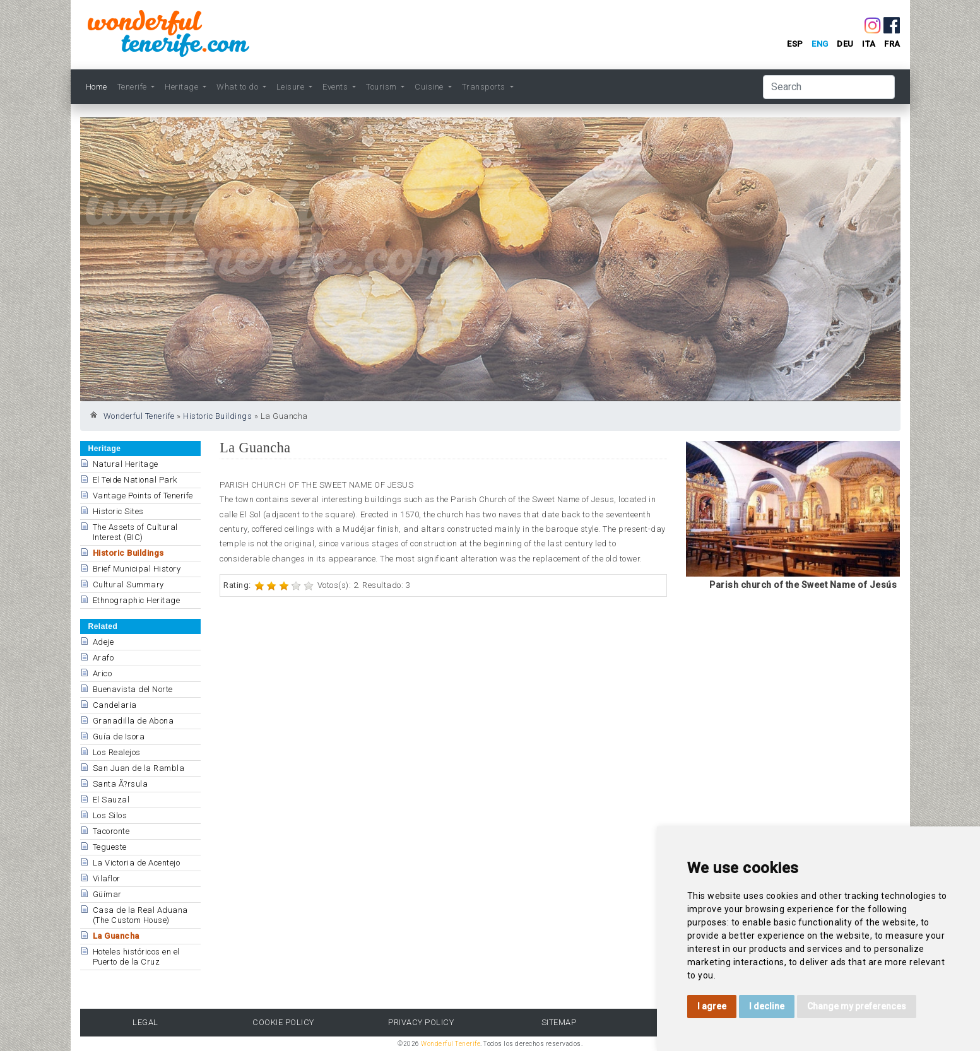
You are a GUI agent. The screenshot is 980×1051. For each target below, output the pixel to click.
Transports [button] (485, 86)
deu (845, 44)
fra (892, 44)
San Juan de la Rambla (139, 768)
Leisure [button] (291, 86)
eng (820, 44)
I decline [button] (766, 1006)
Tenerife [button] (133, 86)
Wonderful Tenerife (139, 416)
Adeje (103, 642)
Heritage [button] (183, 86)
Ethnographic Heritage (136, 600)
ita (869, 44)
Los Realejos (117, 752)
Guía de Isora (119, 736)
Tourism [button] (382, 86)
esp (795, 44)
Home (96, 86)
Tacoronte (111, 831)
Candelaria (115, 705)
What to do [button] (238, 86)
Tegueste (110, 847)
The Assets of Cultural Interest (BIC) (135, 532)
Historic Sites (118, 511)
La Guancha (116, 936)
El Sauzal (111, 799)
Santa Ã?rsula (120, 784)
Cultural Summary (128, 584)
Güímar (107, 894)
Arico (102, 673)
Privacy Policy (421, 1022)
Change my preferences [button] (856, 1006)
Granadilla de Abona (133, 720)
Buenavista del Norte (133, 689)
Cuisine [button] (430, 86)
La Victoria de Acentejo (136, 862)
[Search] (829, 87)
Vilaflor (107, 878)
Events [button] (336, 86)
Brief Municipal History (137, 568)
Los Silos (110, 815)
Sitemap (559, 1022)
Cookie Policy (283, 1022)
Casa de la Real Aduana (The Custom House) (140, 915)
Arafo (103, 657)
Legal (145, 1022)
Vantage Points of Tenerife (143, 495)
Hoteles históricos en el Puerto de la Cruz (136, 956)
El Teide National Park (135, 479)
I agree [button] (711, 1006)
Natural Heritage (125, 464)
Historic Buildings (217, 416)
